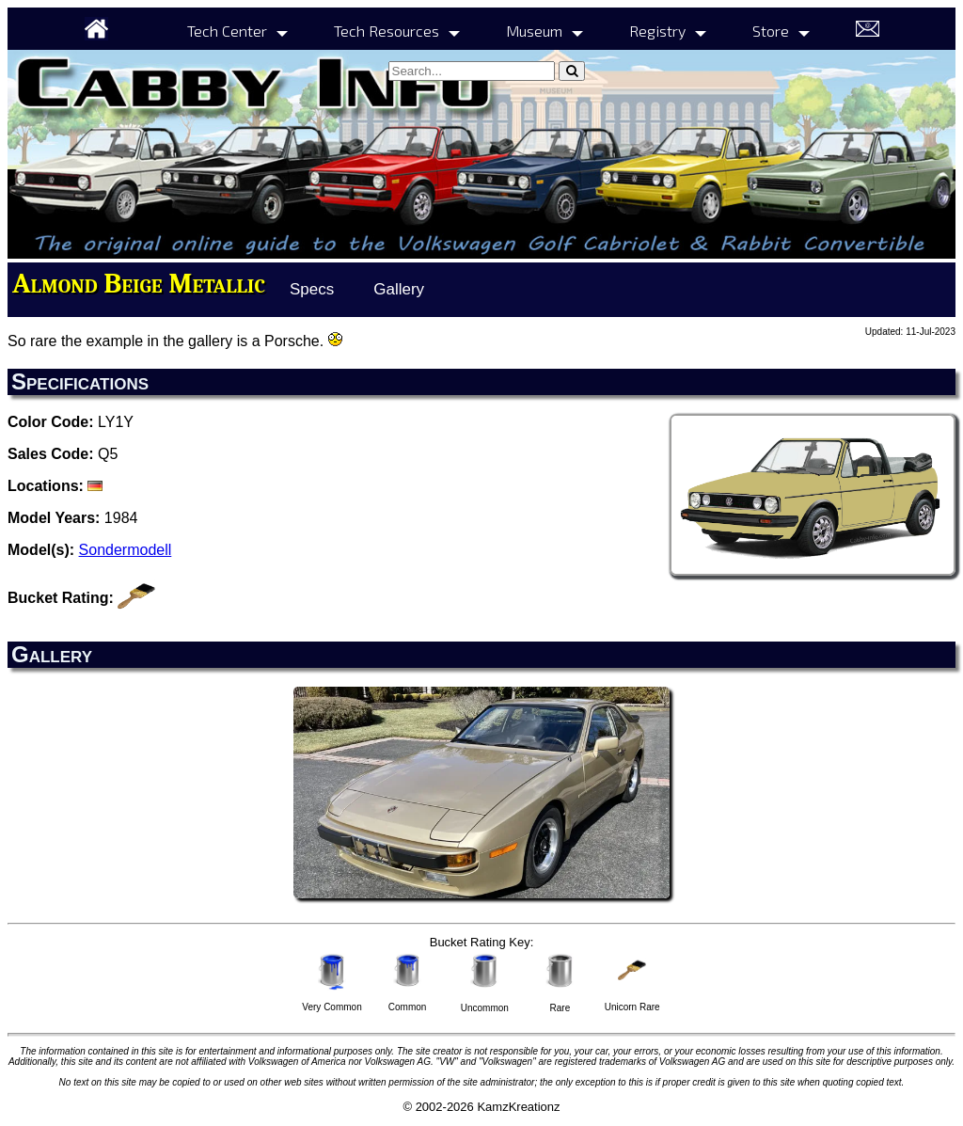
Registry (657, 31)
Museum (534, 31)
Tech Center (227, 31)
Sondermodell (125, 550)
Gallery (398, 289)
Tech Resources (386, 31)
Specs (312, 289)
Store (770, 31)
